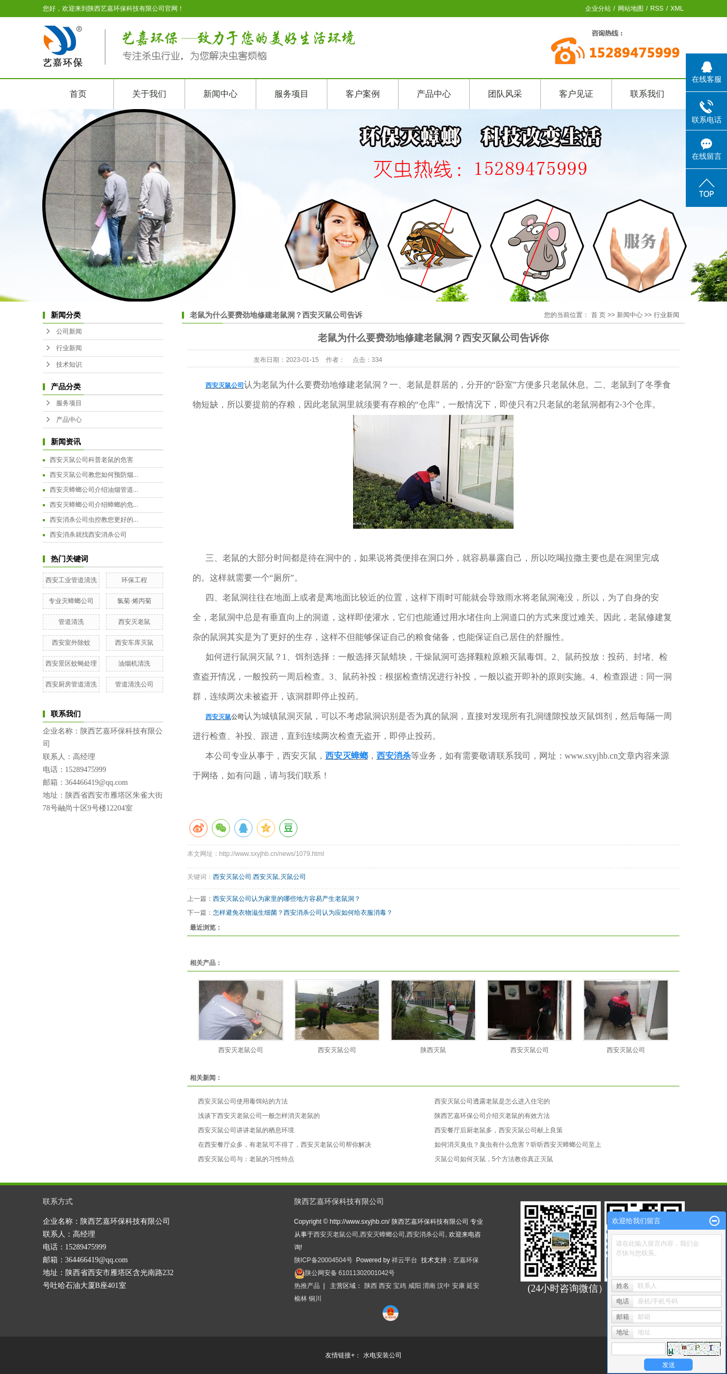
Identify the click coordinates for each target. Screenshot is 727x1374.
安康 (458, 1286)
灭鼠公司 (293, 877)
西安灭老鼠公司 (240, 1050)
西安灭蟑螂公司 (382, 1234)
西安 (385, 1286)
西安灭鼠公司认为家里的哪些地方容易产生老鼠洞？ (287, 898)
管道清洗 (71, 622)
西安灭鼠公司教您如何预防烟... (94, 474)
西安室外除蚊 (71, 642)
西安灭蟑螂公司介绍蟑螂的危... (94, 504)
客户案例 (363, 93)
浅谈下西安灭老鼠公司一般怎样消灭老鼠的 (259, 1116)
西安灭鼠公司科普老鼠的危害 (91, 460)
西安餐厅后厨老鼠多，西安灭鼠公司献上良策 (498, 1130)
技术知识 (69, 364)
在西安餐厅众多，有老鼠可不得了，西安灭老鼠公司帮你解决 (284, 1144)
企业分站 (598, 8)
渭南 (429, 1286)
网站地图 (631, 8)
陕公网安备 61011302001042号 (344, 1273)
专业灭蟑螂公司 (71, 601)
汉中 (443, 1286)
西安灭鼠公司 (232, 877)
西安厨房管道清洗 (71, 684)
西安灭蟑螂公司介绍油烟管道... (94, 489)
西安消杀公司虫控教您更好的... (94, 519)
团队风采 (505, 93)
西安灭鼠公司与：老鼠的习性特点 (246, 1159)
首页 (78, 93)
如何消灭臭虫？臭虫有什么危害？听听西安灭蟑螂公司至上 (517, 1144)
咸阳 (414, 1286)
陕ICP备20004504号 (323, 1260)
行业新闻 (69, 348)
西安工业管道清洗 (71, 580)
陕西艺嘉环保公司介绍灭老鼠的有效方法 (492, 1116)
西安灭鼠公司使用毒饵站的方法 (243, 1101)
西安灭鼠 (266, 877)
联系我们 (647, 93)
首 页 (598, 315)
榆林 (300, 1298)
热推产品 (307, 1286)
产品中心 (434, 93)
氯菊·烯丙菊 (134, 601)
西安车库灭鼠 (134, 642)
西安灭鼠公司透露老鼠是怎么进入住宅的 (492, 1101)
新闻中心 (220, 93)
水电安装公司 (382, 1355)
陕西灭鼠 (433, 1050)
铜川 (315, 1298)
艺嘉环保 (466, 1260)
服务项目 (291, 93)
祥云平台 (404, 1260)
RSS (657, 8)
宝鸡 (399, 1286)
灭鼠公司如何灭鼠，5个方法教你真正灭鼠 (494, 1159)
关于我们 (149, 93)
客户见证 (576, 93)
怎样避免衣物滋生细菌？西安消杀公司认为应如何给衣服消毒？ (303, 912)
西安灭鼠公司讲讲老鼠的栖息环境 (246, 1130)
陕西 (370, 1286)
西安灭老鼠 (134, 622)
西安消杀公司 (426, 1234)
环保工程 (134, 580)
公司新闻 (69, 331)
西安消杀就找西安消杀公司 (88, 534)
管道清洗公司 (134, 684)
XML (677, 8)
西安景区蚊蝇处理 (71, 663)
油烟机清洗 (134, 663)
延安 (472, 1286)
